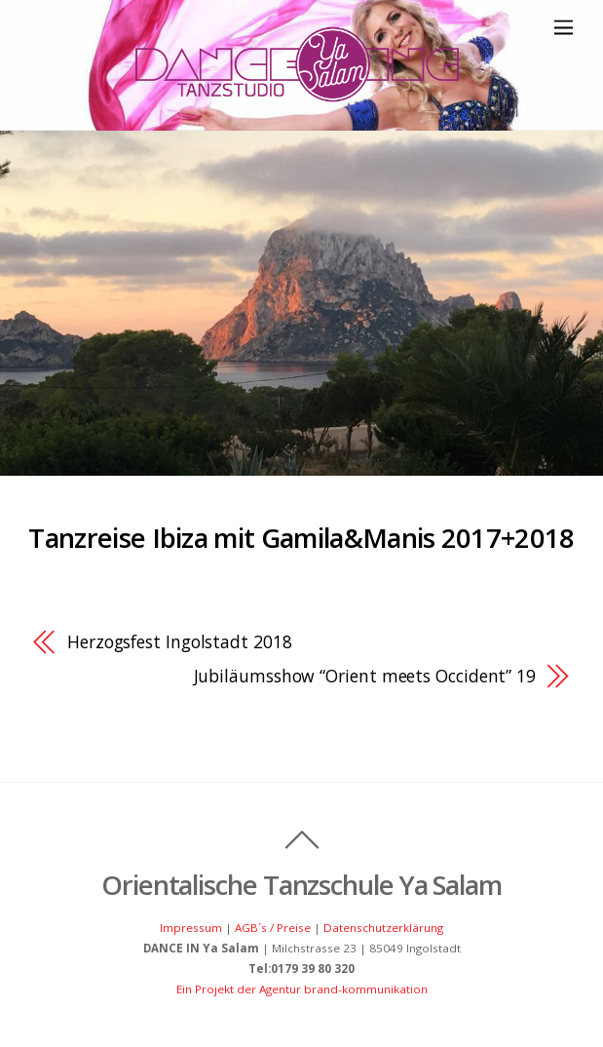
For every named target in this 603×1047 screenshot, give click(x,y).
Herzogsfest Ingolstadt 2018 (179, 641)
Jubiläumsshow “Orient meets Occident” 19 (365, 675)
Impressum (191, 927)
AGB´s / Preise (273, 927)
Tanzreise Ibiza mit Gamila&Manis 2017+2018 (301, 538)
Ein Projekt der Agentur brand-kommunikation (302, 989)
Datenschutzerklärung (383, 927)
